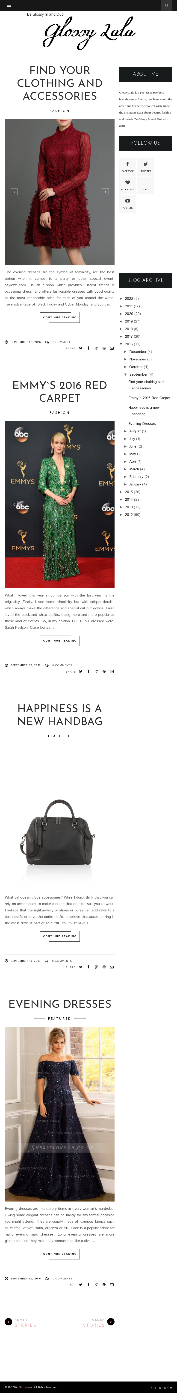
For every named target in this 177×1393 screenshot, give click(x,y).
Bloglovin (127, 185)
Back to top (160, 1388)
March (134, 469)
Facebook (128, 166)
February (136, 477)
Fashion (60, 110)
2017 (129, 336)
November (137, 359)
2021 (129, 306)
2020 (129, 314)
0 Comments (62, 665)
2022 (129, 298)
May (132, 454)
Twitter (146, 166)
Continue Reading (60, 317)
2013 (129, 507)
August (135, 431)
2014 (129, 499)
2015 (129, 492)
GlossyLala (25, 1387)
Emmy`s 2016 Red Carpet (149, 398)
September (138, 374)
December (137, 351)
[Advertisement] (145, 243)
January (135, 484)
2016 (129, 344)
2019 (129, 321)
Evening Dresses (59, 1005)
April (132, 461)
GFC (146, 185)
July (132, 439)
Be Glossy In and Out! (45, 14)
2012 (129, 514)
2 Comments (62, 342)
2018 (129, 329)
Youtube (127, 203)
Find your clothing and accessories (60, 84)
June (132, 446)
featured (59, 736)
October (136, 367)
